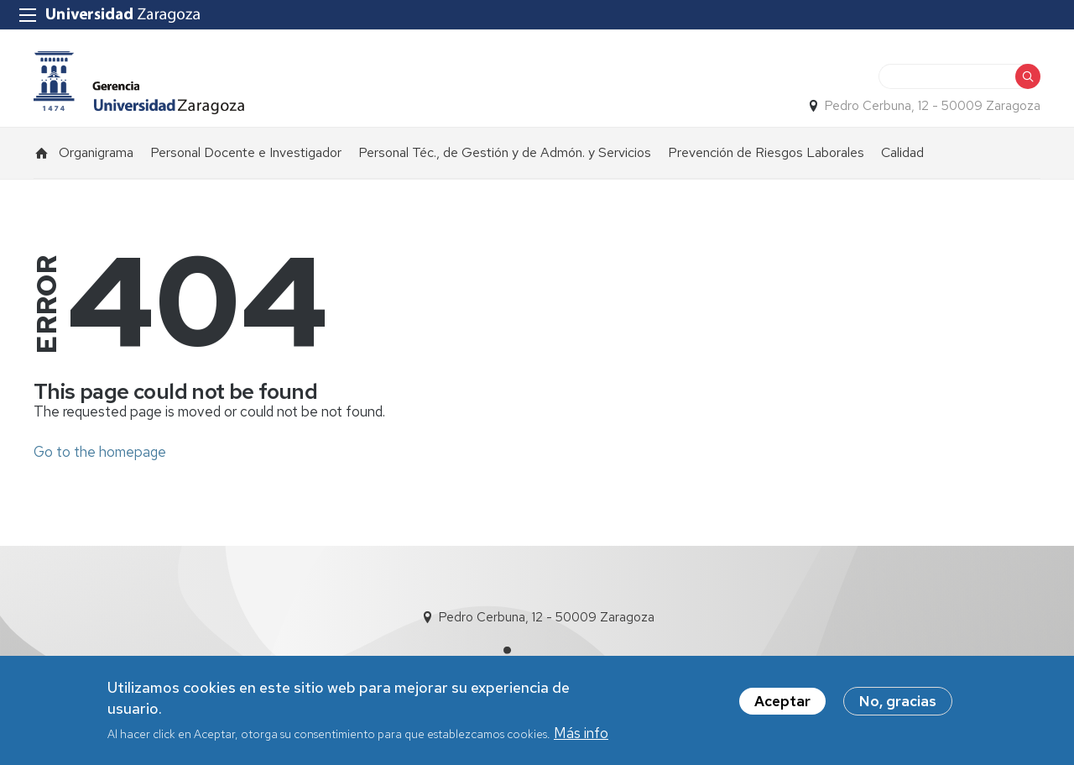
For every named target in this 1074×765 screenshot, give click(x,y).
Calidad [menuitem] (902, 152)
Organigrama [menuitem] (96, 152)
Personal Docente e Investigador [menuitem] (245, 152)
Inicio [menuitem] (42, 153)
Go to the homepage (100, 452)
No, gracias (897, 701)
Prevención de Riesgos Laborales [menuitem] (766, 152)
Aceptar (782, 701)
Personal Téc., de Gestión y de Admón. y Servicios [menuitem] (504, 152)
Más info (581, 733)
